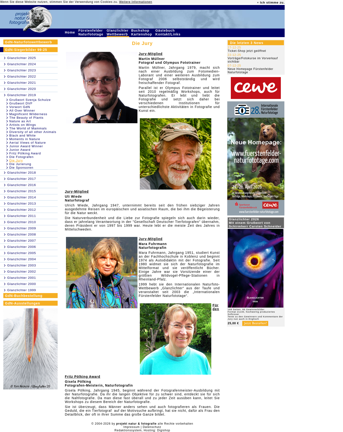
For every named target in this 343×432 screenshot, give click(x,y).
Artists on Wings (22, 125)
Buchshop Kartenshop (142, 32)
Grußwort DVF (21, 103)
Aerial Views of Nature (27, 142)
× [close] (258, 2)
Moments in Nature (24, 139)
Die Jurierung (20, 164)
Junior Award (19, 150)
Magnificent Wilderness (28, 114)
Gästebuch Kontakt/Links (168, 32)
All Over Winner (22, 110)
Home (70, 32)
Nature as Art (20, 121)
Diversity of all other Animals (32, 132)
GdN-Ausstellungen (22, 303)
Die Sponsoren (21, 167)
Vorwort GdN (19, 107)
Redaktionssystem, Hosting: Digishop (142, 430)
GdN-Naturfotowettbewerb (28, 42)
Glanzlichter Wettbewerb (118, 32)
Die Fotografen (21, 157)
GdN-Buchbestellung (23, 296)
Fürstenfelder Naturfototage (91, 32)
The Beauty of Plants (26, 117)
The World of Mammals (28, 128)
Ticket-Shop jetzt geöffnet (247, 51)
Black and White (22, 135)
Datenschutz (152, 427)
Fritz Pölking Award (25, 153)
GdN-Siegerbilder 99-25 (26, 50)
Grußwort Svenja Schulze (30, 100)
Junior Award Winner (26, 146)
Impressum (131, 427)
